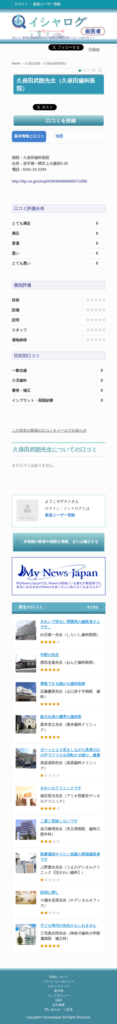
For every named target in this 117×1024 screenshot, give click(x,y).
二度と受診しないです (59, 821)
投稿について (58, 977)
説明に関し (49, 892)
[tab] (29, 136)
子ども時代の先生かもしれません (68, 925)
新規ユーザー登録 (47, 4)
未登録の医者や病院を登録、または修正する (60, 541)
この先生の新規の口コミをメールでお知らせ (49, 430)
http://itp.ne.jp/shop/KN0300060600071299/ (49, 181)
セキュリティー (59, 986)
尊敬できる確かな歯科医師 (62, 684)
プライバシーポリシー (58, 981)
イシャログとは (76, 508)
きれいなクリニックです (60, 788)
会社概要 (58, 1005)
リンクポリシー (59, 995)
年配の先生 (49, 655)
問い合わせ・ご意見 (59, 1009)
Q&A (58, 1000)
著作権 (58, 991)
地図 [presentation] (59, 136)
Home (16, 63)
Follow (94, 49)
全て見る (92, 607)
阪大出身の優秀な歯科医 (60, 717)
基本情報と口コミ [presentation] (29, 136)
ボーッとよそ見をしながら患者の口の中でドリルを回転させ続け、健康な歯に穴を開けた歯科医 (70, 755)
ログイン (21, 4)
